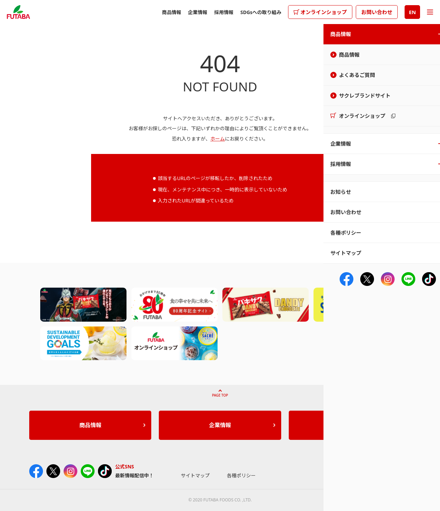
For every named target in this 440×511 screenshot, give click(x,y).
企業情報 (197, 12)
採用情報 (223, 12)
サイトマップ (195, 475)
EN (412, 12)
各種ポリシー (241, 475)
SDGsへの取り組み (260, 12)
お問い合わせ (376, 12)
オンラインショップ (323, 12)
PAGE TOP (220, 395)
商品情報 (171, 12)
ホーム (217, 138)
